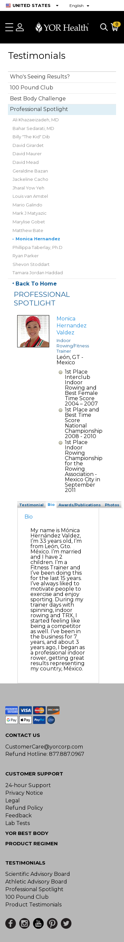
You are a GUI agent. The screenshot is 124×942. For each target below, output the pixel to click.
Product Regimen (31, 843)
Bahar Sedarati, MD (33, 128)
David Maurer (27, 153)
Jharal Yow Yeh (28, 187)
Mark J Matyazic (30, 213)
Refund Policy (24, 808)
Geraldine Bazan (30, 171)
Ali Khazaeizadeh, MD (36, 119)
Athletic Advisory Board (36, 882)
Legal (12, 800)
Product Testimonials (33, 904)
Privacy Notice (24, 793)
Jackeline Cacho (30, 179)
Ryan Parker (26, 255)
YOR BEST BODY (26, 833)
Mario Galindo (27, 204)
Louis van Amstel (30, 196)
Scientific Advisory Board (37, 874)
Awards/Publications (80, 505)
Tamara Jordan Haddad (38, 272)
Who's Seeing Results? (40, 76)
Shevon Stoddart (31, 264)
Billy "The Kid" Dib (31, 136)
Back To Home (36, 284)
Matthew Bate (28, 230)
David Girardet (28, 145)
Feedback (18, 815)
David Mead (26, 162)
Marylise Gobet (29, 221)
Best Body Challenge (38, 98)
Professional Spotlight (39, 109)
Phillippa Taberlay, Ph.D (37, 247)
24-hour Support (28, 785)
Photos (112, 505)
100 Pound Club (31, 87)
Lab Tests (17, 823)
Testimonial (31, 505)
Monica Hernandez (38, 238)
